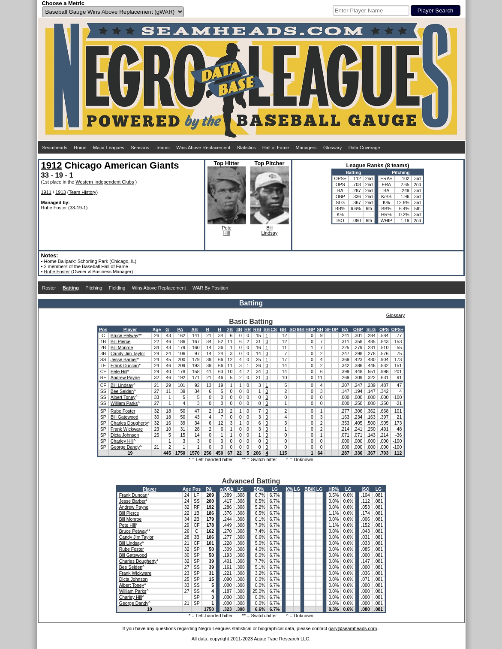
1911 (46, 192)
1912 (51, 165)
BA (345, 329)
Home (80, 147)
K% (289, 489)
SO (292, 329)
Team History (82, 192)
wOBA (227, 489)
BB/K (310, 489)
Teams (162, 147)
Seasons (140, 147)
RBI (257, 329)
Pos (103, 329)
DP (335, 329)
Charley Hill (122, 441)
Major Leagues (108, 147)
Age (156, 329)
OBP (358, 329)
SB (267, 329)
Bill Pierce (121, 341)
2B (230, 329)
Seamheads (54, 147)
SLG (371, 329)
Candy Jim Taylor (128, 353)
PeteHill (226, 230)
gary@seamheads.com (352, 628)
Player (130, 329)
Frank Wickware (127, 429)
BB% (259, 489)
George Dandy (125, 447)
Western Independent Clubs (104, 181)
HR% (333, 489)
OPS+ (397, 329)
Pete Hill (119, 371)
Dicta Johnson (125, 435)
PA (180, 329)
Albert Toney (123, 397)
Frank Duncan (125, 365)
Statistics (246, 147)
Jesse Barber (124, 359)
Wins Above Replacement (203, 147)
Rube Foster (54, 207)
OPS (384, 329)
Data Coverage (364, 147)
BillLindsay (270, 230)
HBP (310, 329)
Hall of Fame (275, 147)
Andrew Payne (125, 377)
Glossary (332, 147)
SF (328, 329)
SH (320, 329)
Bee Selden (122, 391)
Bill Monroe (122, 347)
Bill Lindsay (122, 385)
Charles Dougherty (129, 423)
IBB (301, 329)
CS (274, 329)
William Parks (124, 403)
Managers (306, 147)
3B (239, 329)
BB (283, 329)
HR (247, 329)
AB (194, 329)
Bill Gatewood (124, 417)
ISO (365, 489)
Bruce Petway (124, 335)
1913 (60, 192)
